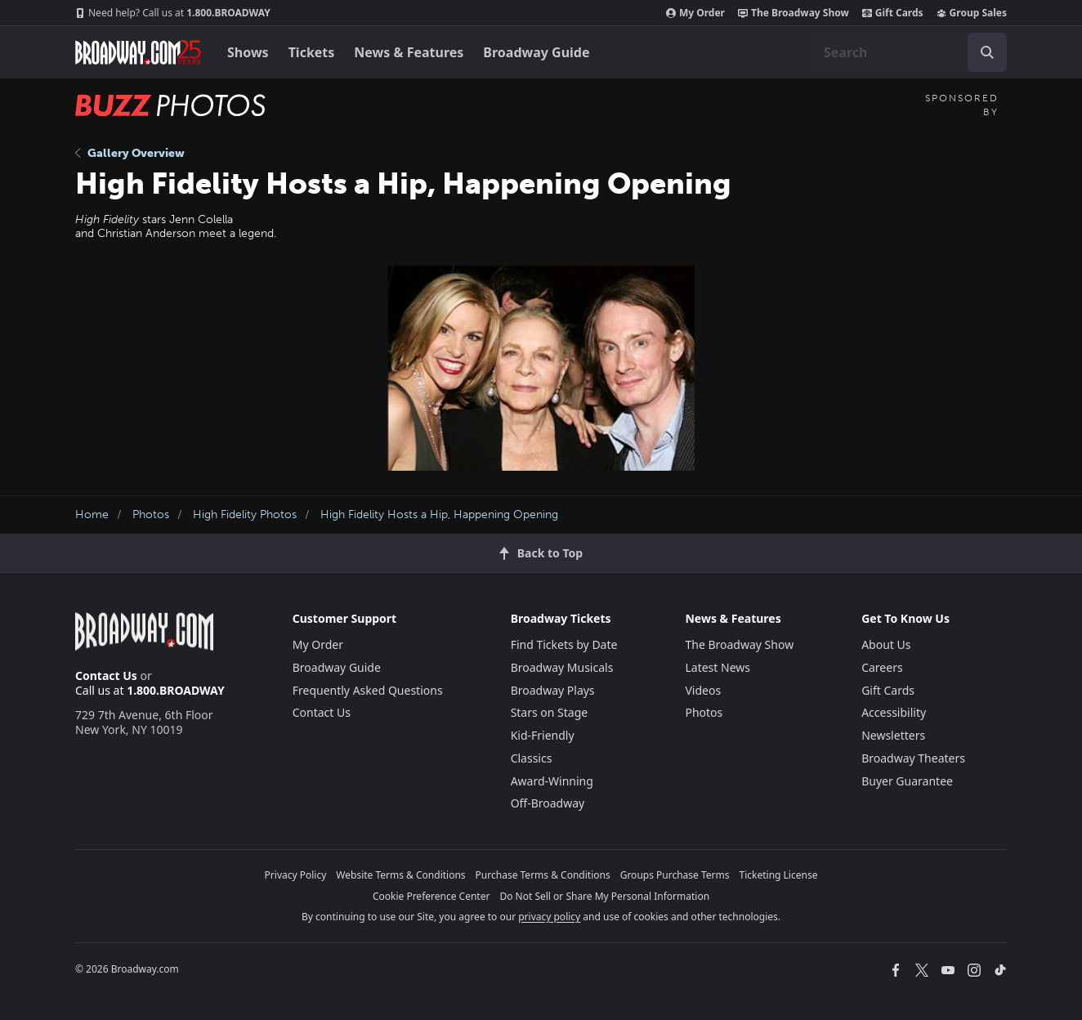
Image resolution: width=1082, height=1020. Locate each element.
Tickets (311, 52)
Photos (150, 514)
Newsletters (893, 735)
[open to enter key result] (987, 52)
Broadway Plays (553, 690)
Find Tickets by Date (564, 644)
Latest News (717, 667)
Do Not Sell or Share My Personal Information (604, 896)
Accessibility (893, 712)
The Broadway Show (793, 13)
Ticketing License (779, 875)
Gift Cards (892, 13)
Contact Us (106, 675)
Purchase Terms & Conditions (543, 875)
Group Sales (972, 13)
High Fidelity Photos (245, 514)
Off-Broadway (548, 803)
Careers (881, 667)
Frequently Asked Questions (368, 690)
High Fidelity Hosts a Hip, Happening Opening (439, 514)
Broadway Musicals (562, 667)
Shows (248, 52)
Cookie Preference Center (431, 896)
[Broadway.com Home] (138, 52)
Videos (703, 690)
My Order (695, 13)
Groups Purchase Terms (675, 875)
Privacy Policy (296, 875)
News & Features (408, 52)
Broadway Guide (536, 52)
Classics (531, 758)
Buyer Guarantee (907, 781)
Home (92, 514)
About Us (885, 644)
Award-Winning (552, 781)
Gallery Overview (130, 153)
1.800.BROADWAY (172, 13)
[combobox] (909, 52)
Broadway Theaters (913, 758)
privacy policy (549, 917)
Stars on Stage (549, 712)
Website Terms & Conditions (400, 875)
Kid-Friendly (543, 735)
